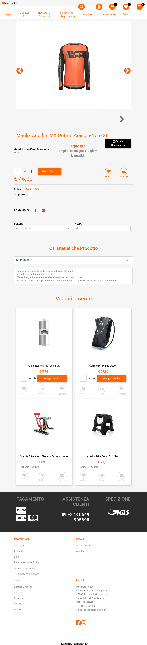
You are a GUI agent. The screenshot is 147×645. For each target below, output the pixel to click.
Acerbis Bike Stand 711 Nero (103, 456)
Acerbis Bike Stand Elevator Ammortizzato (44, 456)
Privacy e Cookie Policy (26, 562)
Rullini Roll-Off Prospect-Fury (43, 365)
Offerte (17, 603)
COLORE (18, 223)
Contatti (18, 551)
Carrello (18, 592)
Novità (17, 609)
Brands (126, 14)
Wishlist (80, 551)
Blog (16, 556)
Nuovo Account (84, 545)
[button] (81, 7)
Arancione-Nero (24, 228)
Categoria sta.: (20, 194)
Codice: (17, 189)
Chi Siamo (19, 545)
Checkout (19, 598)
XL (77, 228)
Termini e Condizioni (25, 568)
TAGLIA (78, 223)
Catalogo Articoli (11, 3)
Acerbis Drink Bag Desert (103, 365)
